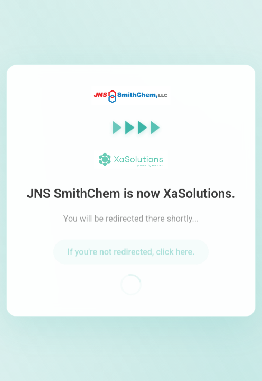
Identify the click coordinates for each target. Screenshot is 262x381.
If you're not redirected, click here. (130, 254)
